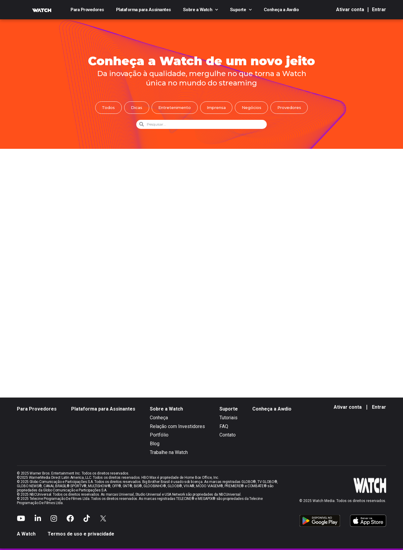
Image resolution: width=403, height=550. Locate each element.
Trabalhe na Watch (169, 454)
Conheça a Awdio (281, 9)
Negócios (256, 108)
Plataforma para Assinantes (143, 9)
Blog (154, 445)
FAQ (223, 428)
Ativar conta (350, 9)
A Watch (26, 535)
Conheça (159, 419)
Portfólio (159, 436)
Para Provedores (87, 9)
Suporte (241, 10)
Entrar (379, 9)
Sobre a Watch (200, 10)
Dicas (131, 108)
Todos (100, 108)
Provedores (296, 108)
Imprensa (217, 108)
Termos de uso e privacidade (81, 535)
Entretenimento (172, 108)
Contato (227, 436)
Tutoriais (228, 419)
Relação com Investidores (177, 428)
